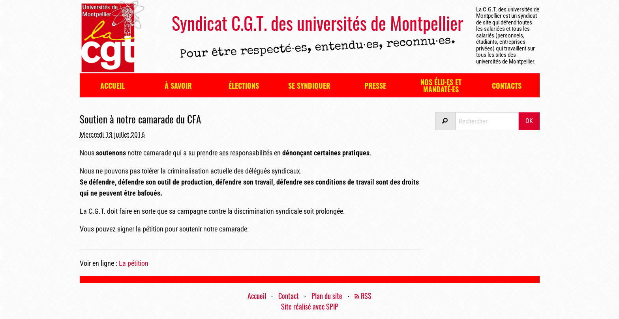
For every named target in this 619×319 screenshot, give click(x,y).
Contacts (506, 85)
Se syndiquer (309, 85)
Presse (375, 85)
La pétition (133, 263)
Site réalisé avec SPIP (309, 306)
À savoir (178, 85)
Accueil (112, 85)
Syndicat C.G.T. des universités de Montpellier (317, 22)
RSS (363, 296)
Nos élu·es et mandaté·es (440, 85)
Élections (244, 85)
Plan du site (326, 296)
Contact (288, 296)
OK (529, 121)
